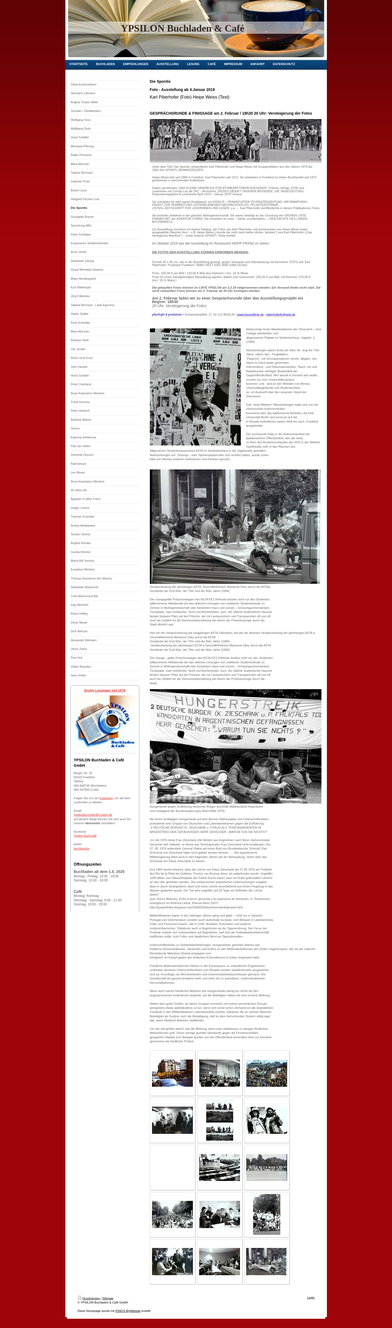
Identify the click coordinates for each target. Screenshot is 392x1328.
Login (311, 1297)
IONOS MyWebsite (128, 1310)
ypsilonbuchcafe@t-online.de (93, 814)
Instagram (106, 798)
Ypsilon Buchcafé (85, 835)
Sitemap (107, 1298)
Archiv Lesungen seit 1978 (104, 690)
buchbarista (81, 848)
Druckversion (89, 1298)
